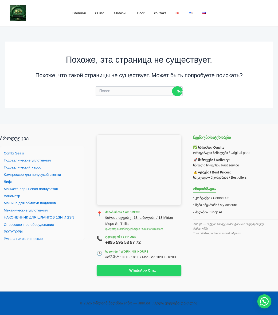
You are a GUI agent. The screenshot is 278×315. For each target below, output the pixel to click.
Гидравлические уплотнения (28, 160)
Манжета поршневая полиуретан (32, 188)
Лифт (8, 181)
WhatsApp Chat (143, 270)
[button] (264, 301)
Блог (141, 13)
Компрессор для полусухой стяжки (34, 174)
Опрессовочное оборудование (30, 224)
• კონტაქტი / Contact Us (211, 197)
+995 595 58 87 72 (123, 242)
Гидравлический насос (23, 167)
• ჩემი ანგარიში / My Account (215, 205)
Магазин (121, 13)
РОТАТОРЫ (14, 231)
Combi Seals (14, 153)
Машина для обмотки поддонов (31, 203)
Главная (79, 13)
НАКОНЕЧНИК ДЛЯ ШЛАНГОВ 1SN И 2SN (41, 217)
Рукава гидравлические (24, 238)
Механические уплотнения (27, 210)
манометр (12, 195)
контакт (160, 13)
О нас (100, 13)
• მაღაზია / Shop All (208, 212)
